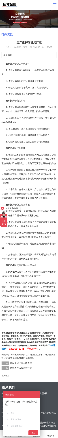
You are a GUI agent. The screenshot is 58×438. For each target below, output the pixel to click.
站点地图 (49, 425)
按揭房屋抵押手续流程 (21, 363)
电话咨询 (50, 434)
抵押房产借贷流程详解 (21, 368)
